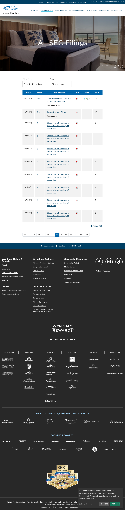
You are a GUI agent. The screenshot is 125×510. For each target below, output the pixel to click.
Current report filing (56, 112)
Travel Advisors (39, 278)
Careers (42, 2)
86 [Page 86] (57, 234)
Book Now (82, 2)
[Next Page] (87, 235)
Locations (6, 269)
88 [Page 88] (66, 234)
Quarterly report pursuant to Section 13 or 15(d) (59, 99)
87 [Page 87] (61, 234)
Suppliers (72, 2)
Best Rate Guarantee (41, 290)
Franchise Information (73, 271)
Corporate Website (72, 263)
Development (62, 2)
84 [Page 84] (48, 234)
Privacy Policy (57, 507)
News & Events (60, 11)
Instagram (109, 261)
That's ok (115, 504)
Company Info (116, 11)
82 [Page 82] (39, 234)
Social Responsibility (72, 282)
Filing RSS (96, 226)
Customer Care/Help (10, 294)
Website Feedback (103, 271)
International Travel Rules (12, 277)
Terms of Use (38, 298)
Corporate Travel (40, 267)
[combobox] (34, 84)
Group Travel (38, 271)
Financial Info (47, 11)
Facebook (99, 261)
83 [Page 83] (43, 234)
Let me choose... (85, 504)
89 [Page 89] (71, 234)
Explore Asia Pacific (10, 273)
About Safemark (40, 302)
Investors (50, 2)
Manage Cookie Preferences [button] (74, 507)
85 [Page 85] (52, 234)
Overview (35, 11)
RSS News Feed (77, 246)
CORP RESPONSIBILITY (76, 11)
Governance (103, 11)
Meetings (37, 274)
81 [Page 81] (34, 234)
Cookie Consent (39, 306)
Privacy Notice (39, 294)
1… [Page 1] (30, 234)
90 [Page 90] (76, 234)
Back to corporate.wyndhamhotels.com (108, 1)
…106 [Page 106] (81, 234)
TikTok (119, 261)
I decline (104, 504)
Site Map (5, 280)
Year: (52, 79)
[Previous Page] (25, 235)
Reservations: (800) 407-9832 (14, 290)
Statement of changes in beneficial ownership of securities (58, 126)
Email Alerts (49, 246)
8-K (38, 112)
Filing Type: (27, 79)
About (4, 265)
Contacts (62, 246)
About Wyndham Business (43, 263)
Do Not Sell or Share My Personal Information (43, 310)
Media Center (69, 267)
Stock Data (92, 11)
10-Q (39, 98)
